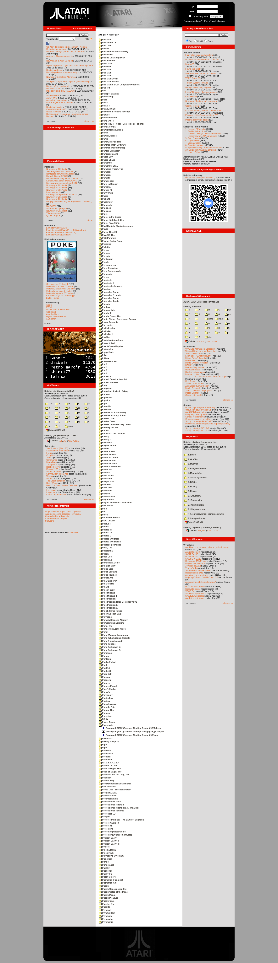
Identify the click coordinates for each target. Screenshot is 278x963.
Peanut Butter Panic (110, 241)
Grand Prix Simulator (56, 494)
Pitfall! (104, 430)
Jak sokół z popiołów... (56, 100)
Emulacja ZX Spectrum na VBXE (61, 194)
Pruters (104, 847)
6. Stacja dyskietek (195, 477)
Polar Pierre (106, 584)
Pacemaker (106, 54)
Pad (102, 90)
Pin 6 (103, 370)
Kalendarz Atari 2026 (56, 109)
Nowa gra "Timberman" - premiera (201, 101)
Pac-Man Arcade (109, 81)
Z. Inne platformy (194, 518)
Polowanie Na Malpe (111, 614)
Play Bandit (106, 499)
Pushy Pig (105, 874)
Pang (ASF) (106, 121)
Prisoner (105, 778)
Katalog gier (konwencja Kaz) (59, 391)
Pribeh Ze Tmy (108, 765)
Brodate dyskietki (54, 107)
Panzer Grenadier (109, 151)
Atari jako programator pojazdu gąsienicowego (68, 81)
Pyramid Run (107, 913)
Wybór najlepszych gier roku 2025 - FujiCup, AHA (69, 65)
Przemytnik (106, 853)
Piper (103, 403)
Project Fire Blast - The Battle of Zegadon (121, 820)
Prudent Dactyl (108, 838)
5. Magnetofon (193, 473)
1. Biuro (190, 455)
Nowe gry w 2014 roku (56, 211)
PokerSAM (106, 578)
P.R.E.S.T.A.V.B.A (109, 762)
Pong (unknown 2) (109, 650)
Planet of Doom (108, 457)
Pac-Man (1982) (108, 79)
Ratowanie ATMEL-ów (195, 561)
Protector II (106, 829)
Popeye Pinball (108, 686)
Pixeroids (105, 442)
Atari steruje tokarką (194, 598)
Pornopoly (106, 695)
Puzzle (104, 886)
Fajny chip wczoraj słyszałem (199, 55)
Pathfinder (106, 205)
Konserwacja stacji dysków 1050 (61, 181)
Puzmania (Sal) (108, 883)
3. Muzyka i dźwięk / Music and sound (203, 133)
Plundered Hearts (109, 517)
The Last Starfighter (55, 481)
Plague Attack (107, 445)
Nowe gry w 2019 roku (56, 187)
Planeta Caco (107, 460)
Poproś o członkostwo (214, 21)
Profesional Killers (110, 801)
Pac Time (105, 45)
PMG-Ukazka (107, 520)
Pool (103, 665)
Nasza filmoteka (53, 111)
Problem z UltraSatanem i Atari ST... (202, 115)
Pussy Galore (107, 877)
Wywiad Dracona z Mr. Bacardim (200, 351)
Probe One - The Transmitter (115, 789)
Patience (105, 208)
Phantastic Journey (110, 286)
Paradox (104, 172)
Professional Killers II (111, 805)
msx (219, 323)
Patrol (103, 214)
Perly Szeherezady (110, 271)
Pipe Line (105, 397)
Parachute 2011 (108, 166)
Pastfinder (106, 202)
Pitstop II (105, 439)
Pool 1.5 (104, 668)
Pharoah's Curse (109, 298)
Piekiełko (105, 331)
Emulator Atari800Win (56, 228)
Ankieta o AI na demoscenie (59, 56)
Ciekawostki (191, 96)
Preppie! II (105, 759)
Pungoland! (106, 865)
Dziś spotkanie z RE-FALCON (60, 91)
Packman (105, 66)
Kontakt (48, 323)
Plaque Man (106, 481)
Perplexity (105, 274)
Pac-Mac (105, 69)
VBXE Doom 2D (193, 78)
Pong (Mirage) (107, 644)
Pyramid (104, 910)
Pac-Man (105, 75)
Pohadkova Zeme (109, 563)
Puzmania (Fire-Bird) (111, 880)
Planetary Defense (109, 466)
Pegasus (105, 244)
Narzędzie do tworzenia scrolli (60, 174)
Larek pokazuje (53, 192)
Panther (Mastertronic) (112, 148)
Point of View (107, 566)
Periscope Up (107, 265)
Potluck (104, 713)
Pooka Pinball (107, 662)
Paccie (104, 48)
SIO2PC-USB (191, 554)
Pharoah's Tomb (109, 301)
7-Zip (70, 441)
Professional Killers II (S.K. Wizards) (119, 808)
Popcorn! (105, 680)
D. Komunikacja (194, 505)
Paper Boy (106, 157)
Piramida (105, 406)
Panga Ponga (107, 127)
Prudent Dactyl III (109, 844)
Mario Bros (51, 462)
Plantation (105, 478)
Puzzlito (104, 907)
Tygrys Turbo (191, 568)
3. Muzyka (191, 464)
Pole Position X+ (109, 608)
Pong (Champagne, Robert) (114, 638)
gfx (228, 314)
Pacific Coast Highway (112, 57)
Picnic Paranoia (108, 322)
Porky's (104, 692)
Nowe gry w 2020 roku (56, 185)
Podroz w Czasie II (110, 542)
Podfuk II (105, 524)
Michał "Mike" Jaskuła (195, 358)
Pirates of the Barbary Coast (115, 424)
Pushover (105, 871)
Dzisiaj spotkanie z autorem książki (62, 72)
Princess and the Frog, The (114, 774)
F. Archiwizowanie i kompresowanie (204, 514)
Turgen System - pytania (196, 83)
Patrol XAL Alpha (109, 223)
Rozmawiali (189, 346)
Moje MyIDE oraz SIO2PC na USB (201, 577)
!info (209, 319)
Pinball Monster (108, 382)
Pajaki (103, 102)
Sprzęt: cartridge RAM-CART (199, 421)
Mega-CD (189, 64)
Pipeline (104, 400)
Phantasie (105, 280)
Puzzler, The (106, 904)
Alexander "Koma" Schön (197, 386)
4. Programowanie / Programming (201, 136)
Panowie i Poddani (110, 142)
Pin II (103, 373)
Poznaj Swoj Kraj (109, 741)
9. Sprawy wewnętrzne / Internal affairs (203, 147)
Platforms (105, 490)
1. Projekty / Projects (195, 129)
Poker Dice (106, 569)
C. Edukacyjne (193, 500)
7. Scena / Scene (193, 143)
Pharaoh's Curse (109, 292)
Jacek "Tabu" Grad (194, 383)
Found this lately (193, 69)
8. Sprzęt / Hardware (195, 145)
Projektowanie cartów (195, 563)
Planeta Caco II (108, 463)
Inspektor (50, 492)
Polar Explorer (108, 581)
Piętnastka (106, 349)
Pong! (103, 632)
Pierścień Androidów (111, 340)
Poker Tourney (108, 575)
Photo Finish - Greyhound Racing (117, 319)
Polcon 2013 (106, 590)
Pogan (104, 554)
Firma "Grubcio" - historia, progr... (201, 92)
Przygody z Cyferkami (111, 856)
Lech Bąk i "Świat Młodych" (198, 356)
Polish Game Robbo (110, 611)
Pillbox (104, 358)
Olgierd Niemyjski (193, 395)
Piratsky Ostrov (108, 427)
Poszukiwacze (107, 704)
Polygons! (105, 617)
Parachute (105, 163)
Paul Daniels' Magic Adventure (116, 226)
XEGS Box (190, 591)
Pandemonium (108, 117)
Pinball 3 (105, 376)
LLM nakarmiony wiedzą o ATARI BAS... (204, 110)
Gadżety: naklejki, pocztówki (198, 419)
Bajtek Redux (52, 298)
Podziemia (106, 551)
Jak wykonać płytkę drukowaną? (200, 582)
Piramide (105, 409)
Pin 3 (103, 367)
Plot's (103, 515)
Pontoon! (105, 659)
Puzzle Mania (107, 895)
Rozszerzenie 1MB (194, 573)
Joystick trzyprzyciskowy (196, 575)
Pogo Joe (105, 557)
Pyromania (106, 922)
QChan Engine (53, 215)
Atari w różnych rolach (195, 593)
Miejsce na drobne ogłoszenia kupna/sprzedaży (207, 423)
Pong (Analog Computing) (113, 635)
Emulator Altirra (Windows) (58, 235)
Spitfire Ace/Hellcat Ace (57, 474)
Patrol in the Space (110, 217)
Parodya (104, 187)
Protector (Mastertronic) (112, 832)
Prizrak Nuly (106, 780)
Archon (49, 478)
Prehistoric (106, 753)
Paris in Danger (108, 184)
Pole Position (107, 599)
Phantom (105, 289)
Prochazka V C (108, 795)
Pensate (104, 256)
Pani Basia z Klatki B (111, 130)
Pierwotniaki (107, 343)
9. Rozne (190, 491)
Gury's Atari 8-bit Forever (58, 309)
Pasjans (104, 199)
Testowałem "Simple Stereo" (198, 570)
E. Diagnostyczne (194, 509)
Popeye (104, 683)
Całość (52, 440)
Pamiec (104, 115)
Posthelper (106, 698)
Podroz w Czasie (109, 539)
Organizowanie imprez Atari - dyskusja (63, 511)
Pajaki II (104, 106)
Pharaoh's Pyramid (110, 295)
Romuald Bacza (192, 370)
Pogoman (105, 560)
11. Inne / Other (192, 152)
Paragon (105, 175)
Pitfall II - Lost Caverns (112, 433)
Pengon (104, 253)
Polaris (104, 587)
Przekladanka (107, 850)
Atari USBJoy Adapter (195, 412)
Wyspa (49, 476)
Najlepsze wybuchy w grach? (199, 87)
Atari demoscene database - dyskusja (63, 514)
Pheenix (104, 304)
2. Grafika (190, 459)
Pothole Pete (107, 707)
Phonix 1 (105, 313)
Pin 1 (103, 364)
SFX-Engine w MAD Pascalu (59, 171)
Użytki (200, 41)
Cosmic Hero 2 (192, 106)
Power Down (107, 722)
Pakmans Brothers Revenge (114, 111)
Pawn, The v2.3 (108, 232)
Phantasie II (106, 283)
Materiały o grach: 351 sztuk (59, 293)
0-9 (48, 403)
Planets (104, 472)
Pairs (103, 100)
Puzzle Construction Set (112, 889)
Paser (103, 196)
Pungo (104, 862)
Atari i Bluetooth (192, 552)
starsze (90, 220)
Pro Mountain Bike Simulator (115, 784)
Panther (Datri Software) (112, 145)
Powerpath (106, 725)
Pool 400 (105, 671)
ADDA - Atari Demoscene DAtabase (201, 302)
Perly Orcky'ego (108, 268)
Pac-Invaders (107, 60)
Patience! (105, 211)
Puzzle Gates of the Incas (113, 892)
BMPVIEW (51, 206)
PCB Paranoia (107, 238)
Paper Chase (107, 160)
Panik (103, 139)
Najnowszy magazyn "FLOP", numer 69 (65, 51)
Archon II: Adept (54, 471)
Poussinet (105, 716)
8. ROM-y (190, 486)
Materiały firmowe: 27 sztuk (59, 291)
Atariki (49, 305)
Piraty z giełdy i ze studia (197, 120)
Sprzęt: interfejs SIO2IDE (197, 428)
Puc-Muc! (105, 859)
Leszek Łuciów (192, 374)
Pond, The (105, 626)
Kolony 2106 (52, 469)
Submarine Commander (57, 450)
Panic (103, 133)
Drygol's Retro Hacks (56, 316)
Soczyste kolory (192, 589)
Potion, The (106, 710)
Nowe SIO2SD (192, 556)
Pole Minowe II (108, 596)
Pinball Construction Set (113, 379)
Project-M (105, 826)
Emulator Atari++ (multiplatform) (61, 232)
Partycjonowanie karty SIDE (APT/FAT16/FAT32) (69, 201)
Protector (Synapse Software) (115, 835)
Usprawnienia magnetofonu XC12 (62, 178)
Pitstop (104, 436)
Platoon (104, 493)
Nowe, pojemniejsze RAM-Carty (200, 407)
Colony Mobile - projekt (56, 518)
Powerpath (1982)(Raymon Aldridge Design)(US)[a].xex (131, 728)
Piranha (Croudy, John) (112, 415)
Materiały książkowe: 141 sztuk (61, 289)
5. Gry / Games (192, 138)
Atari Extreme (52, 95)
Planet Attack (107, 451)
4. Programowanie (195, 468)
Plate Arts (105, 487)
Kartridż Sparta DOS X (57, 176)
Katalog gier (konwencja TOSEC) (60, 435)
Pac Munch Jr (107, 42)
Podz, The (105, 547)
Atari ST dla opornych (56, 208)
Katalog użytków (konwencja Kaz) (200, 442)
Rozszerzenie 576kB (195, 586)
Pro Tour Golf (107, 786)
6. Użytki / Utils (192, 140)
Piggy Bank (106, 352)
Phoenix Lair (107, 310)
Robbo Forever (53, 467)
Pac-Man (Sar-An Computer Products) (119, 84)
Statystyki (49, 521)
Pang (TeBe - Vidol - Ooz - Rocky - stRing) (121, 124)
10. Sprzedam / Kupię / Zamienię (200, 150)
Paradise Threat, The (111, 169)
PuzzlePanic (106, 901)
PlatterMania (107, 496)
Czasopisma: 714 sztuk (57, 284)
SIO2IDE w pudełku (194, 596)
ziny (208, 337)
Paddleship (106, 96)
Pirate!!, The (106, 418)
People (104, 262)
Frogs (49, 453)
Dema (210, 41)
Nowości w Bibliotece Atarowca (61, 77)
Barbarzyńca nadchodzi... (58, 86)
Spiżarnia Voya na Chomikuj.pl (60, 295)
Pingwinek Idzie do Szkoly (113, 391)
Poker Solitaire (108, 572)
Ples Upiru (106, 505)
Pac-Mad (105, 73)
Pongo (104, 656)
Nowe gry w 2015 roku (56, 199)
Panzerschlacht (108, 154)
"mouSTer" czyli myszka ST (198, 410)
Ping (103, 385)
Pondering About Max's (112, 629)
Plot (102, 511)
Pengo (104, 250)
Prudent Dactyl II (109, 841)
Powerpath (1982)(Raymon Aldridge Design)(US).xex (130, 735)
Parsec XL (105, 190)
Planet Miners (107, 454)
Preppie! (105, 757)
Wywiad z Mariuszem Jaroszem (200, 349)
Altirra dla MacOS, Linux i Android (201, 73)
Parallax (104, 178)
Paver (103, 229)
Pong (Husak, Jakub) (111, 641)
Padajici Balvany (109, 94)
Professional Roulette (111, 811)
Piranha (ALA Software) (112, 412)
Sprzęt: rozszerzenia (195, 417)
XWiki (49, 307)
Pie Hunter (106, 325)
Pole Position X (108, 605)
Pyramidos (106, 919)
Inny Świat (51, 490)
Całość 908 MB (194, 522)
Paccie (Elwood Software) (113, 51)
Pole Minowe (107, 593)
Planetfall (105, 469)
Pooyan (104, 677)
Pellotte (104, 247)
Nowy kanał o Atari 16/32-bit (59, 61)
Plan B (104, 448)
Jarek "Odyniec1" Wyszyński (198, 390)
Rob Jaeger (190, 381)
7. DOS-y (190, 482)
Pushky (104, 868)
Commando (51, 460)
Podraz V (105, 536)
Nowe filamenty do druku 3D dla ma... (203, 59)
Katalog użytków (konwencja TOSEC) (202, 527)
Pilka (103, 355)
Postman (105, 701)
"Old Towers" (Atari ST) (57, 448)
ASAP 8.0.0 (51, 98)
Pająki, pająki (107, 109)
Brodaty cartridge (54, 70)
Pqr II (103, 747)
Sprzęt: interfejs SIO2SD (196, 430)
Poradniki (49, 167)
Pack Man (105, 63)
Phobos (104, 307)
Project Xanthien (109, 823)
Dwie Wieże (52, 483)
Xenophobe (51, 464)
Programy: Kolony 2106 (196, 414)
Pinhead (104, 394)
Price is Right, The (110, 768)
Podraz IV (105, 532)
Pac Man (105, 39)
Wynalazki (188, 545)
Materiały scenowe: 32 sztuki (60, 286)
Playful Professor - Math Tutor (115, 502)
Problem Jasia (108, 793)
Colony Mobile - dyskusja (57, 516)
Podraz (104, 526)
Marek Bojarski (192, 393)
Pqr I (103, 744)
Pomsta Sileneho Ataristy (113, 620)
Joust (48, 457)
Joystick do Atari (193, 566)
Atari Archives (52, 314)
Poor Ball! (105, 674)
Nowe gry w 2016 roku (56, 197)
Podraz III (105, 530)
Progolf (104, 816)
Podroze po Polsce (110, 545)
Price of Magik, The (110, 772)
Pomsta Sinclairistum (111, 623)
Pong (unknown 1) (109, 647)
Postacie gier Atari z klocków (59, 102)
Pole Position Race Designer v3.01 (118, 602)
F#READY (190, 360)
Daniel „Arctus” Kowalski (196, 363)
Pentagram (106, 259)
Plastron (105, 484)
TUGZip (76, 441)
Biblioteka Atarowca (54, 239)
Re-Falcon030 (53, 88)
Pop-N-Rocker (107, 689)
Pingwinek (106, 388)
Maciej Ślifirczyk (192, 388)
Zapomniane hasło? (193, 21)
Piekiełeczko (107, 328)
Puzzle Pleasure (108, 898)
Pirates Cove (107, 421)
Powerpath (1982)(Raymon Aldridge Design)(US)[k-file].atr (133, 731)
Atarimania (51, 312)
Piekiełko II (106, 334)
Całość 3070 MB (55, 430)
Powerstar (105, 738)
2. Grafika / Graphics (195, 131)
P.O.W (103, 719)
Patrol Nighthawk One (111, 220)
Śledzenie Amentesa (195, 372)
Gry (190, 41)
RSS (88, 39)
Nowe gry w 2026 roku (56, 169)
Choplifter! (51, 455)
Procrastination (108, 799)
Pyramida (105, 916)
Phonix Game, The (110, 316)
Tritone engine (53, 213)
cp (228, 310)
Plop (103, 509)
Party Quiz (106, 193)
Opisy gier (49, 446)
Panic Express (108, 136)
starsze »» (89, 121)
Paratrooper (106, 181)
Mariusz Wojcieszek (194, 367)
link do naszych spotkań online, (200, 177)
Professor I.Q (107, 814)
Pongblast (105, 653)
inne (69, 426)
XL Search (51, 319)
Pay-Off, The (107, 235)
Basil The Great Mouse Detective (61, 485)
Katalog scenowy (192, 306)
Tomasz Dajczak (193, 353)
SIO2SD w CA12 (193, 559)
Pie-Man (104, 337)
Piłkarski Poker (108, 361)
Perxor (104, 277)
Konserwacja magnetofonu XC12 (61, 183)
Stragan (187, 405)
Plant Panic (106, 475)
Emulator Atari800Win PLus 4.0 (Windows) (66, 230)
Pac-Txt (104, 88)
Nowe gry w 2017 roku (56, 190)
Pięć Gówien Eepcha (111, 346)
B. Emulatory (192, 496)
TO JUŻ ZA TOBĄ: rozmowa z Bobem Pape (205, 376)
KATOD (188, 365)
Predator (105, 750)
